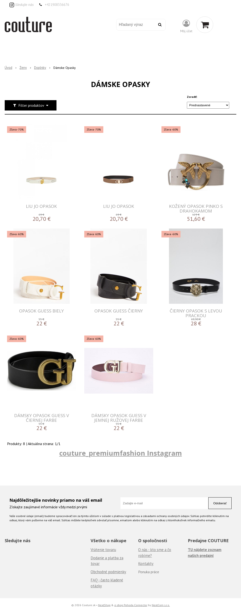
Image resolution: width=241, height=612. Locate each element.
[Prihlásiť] (186, 26)
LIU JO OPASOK (41, 206)
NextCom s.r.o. (161, 605)
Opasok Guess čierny (118, 311)
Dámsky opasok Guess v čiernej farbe (41, 417)
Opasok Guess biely (41, 311)
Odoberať (220, 503)
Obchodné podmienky (108, 571)
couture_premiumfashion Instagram (120, 453)
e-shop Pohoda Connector (130, 605)
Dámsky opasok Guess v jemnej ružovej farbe (118, 417)
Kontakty (145, 563)
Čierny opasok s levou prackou (196, 313)
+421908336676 (57, 4)
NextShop (104, 605)
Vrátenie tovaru (103, 549)
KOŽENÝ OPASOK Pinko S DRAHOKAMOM (196, 208)
